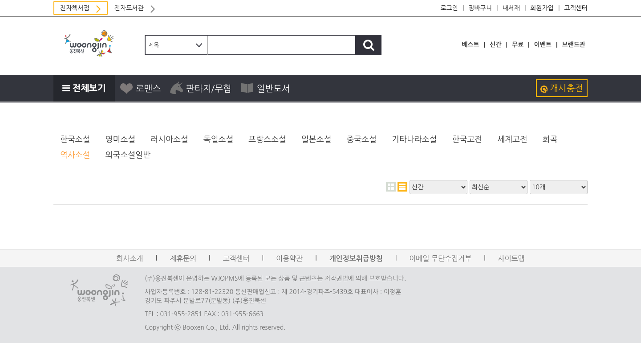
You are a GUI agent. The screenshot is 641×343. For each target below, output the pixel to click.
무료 (517, 44)
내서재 (510, 8)
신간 (495, 44)
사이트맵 (511, 258)
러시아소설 (169, 139)
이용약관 (289, 258)
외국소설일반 (128, 155)
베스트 (470, 44)
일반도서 (265, 88)
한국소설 (75, 139)
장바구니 (480, 8)
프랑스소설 (267, 139)
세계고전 (512, 139)
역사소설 (75, 155)
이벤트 (542, 44)
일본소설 (316, 139)
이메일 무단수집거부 (440, 258)
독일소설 (218, 139)
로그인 (449, 8)
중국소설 (362, 139)
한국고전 (467, 139)
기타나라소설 (414, 139)
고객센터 (576, 8)
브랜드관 (573, 44)
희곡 (550, 139)
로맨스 (140, 88)
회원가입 (542, 8)
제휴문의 (183, 258)
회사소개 (129, 258)
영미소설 (120, 139)
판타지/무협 (200, 88)
